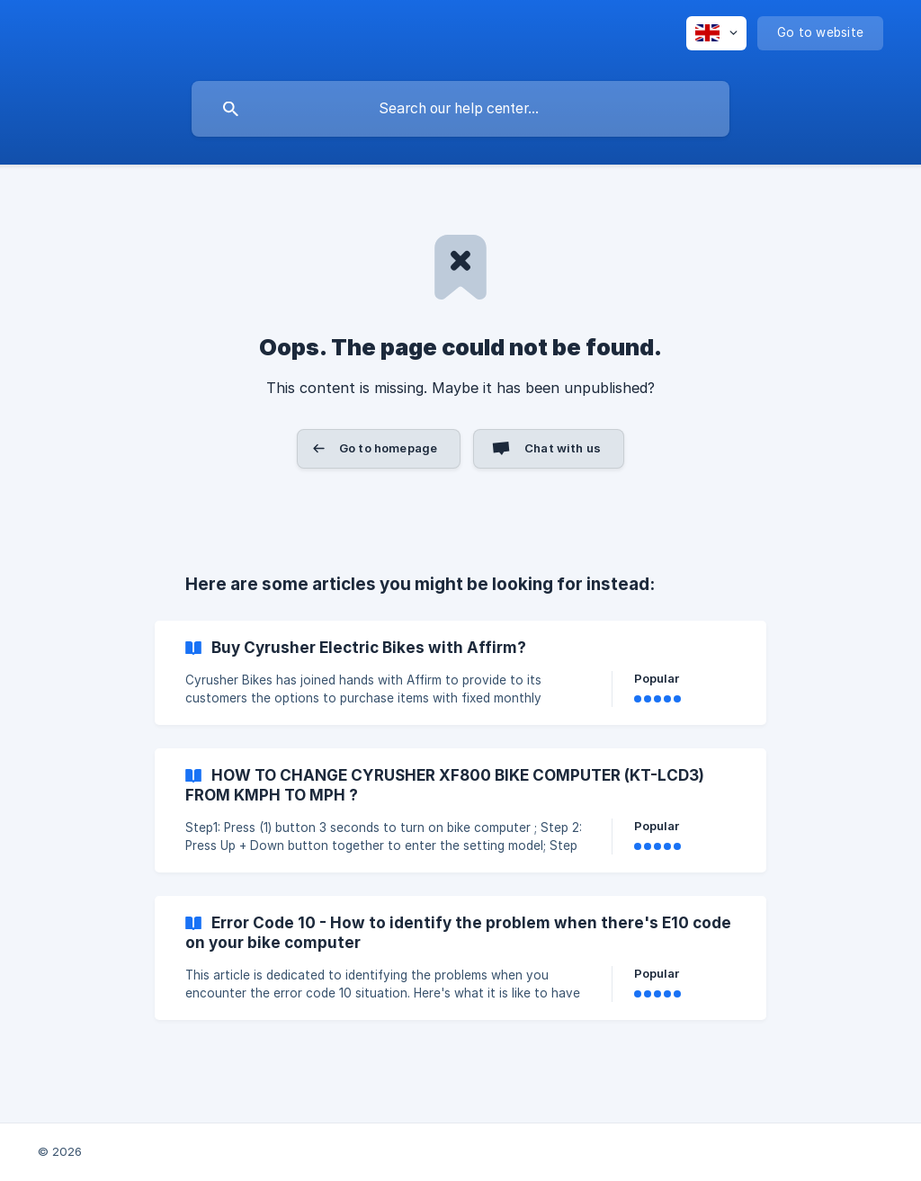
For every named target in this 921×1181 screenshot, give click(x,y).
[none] (716, 33)
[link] (460, 673)
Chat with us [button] (562, 448)
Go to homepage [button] (388, 448)
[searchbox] (460, 109)
